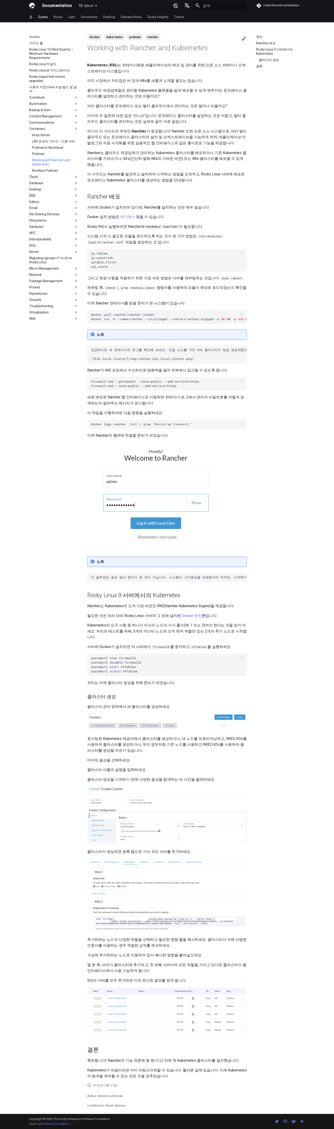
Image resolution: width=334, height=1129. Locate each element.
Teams (179, 17)
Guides (43, 17)
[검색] (220, 5)
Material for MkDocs (57, 1124)
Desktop (109, 17)
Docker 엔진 (192, 615)
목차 (259, 37)
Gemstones (89, 17)
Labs (71, 17)
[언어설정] (187, 5)
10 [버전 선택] (85, 5)
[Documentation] (32, 5)
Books (58, 17)
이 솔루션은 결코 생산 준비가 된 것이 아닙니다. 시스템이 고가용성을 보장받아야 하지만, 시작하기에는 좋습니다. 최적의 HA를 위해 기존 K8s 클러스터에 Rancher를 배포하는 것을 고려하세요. (169, 577)
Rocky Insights (158, 17)
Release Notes (131, 17)
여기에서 (127, 217)
